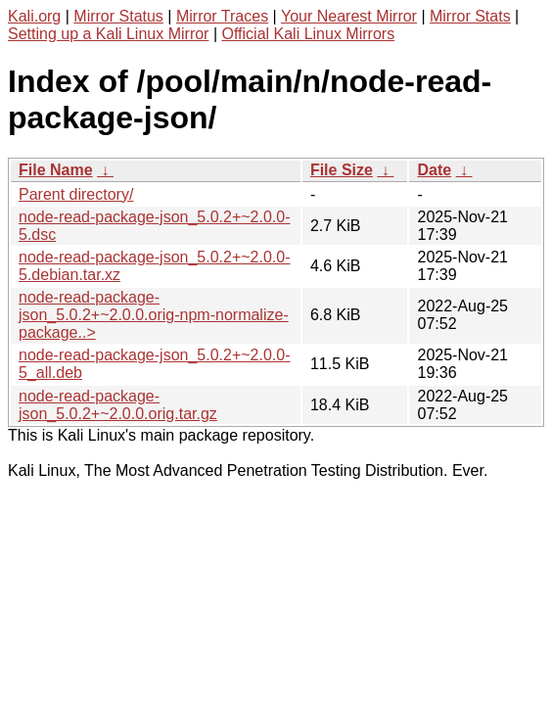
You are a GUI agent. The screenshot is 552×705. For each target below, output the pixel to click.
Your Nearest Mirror (349, 16)
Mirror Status (118, 16)
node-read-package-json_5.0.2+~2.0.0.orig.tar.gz (118, 405)
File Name (56, 170)
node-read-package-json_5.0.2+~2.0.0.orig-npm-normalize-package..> (154, 315)
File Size (341, 170)
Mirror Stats (470, 16)
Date (434, 170)
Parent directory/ (76, 194)
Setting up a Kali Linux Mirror (108, 33)
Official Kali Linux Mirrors (307, 33)
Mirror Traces (222, 16)
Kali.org (34, 16)
